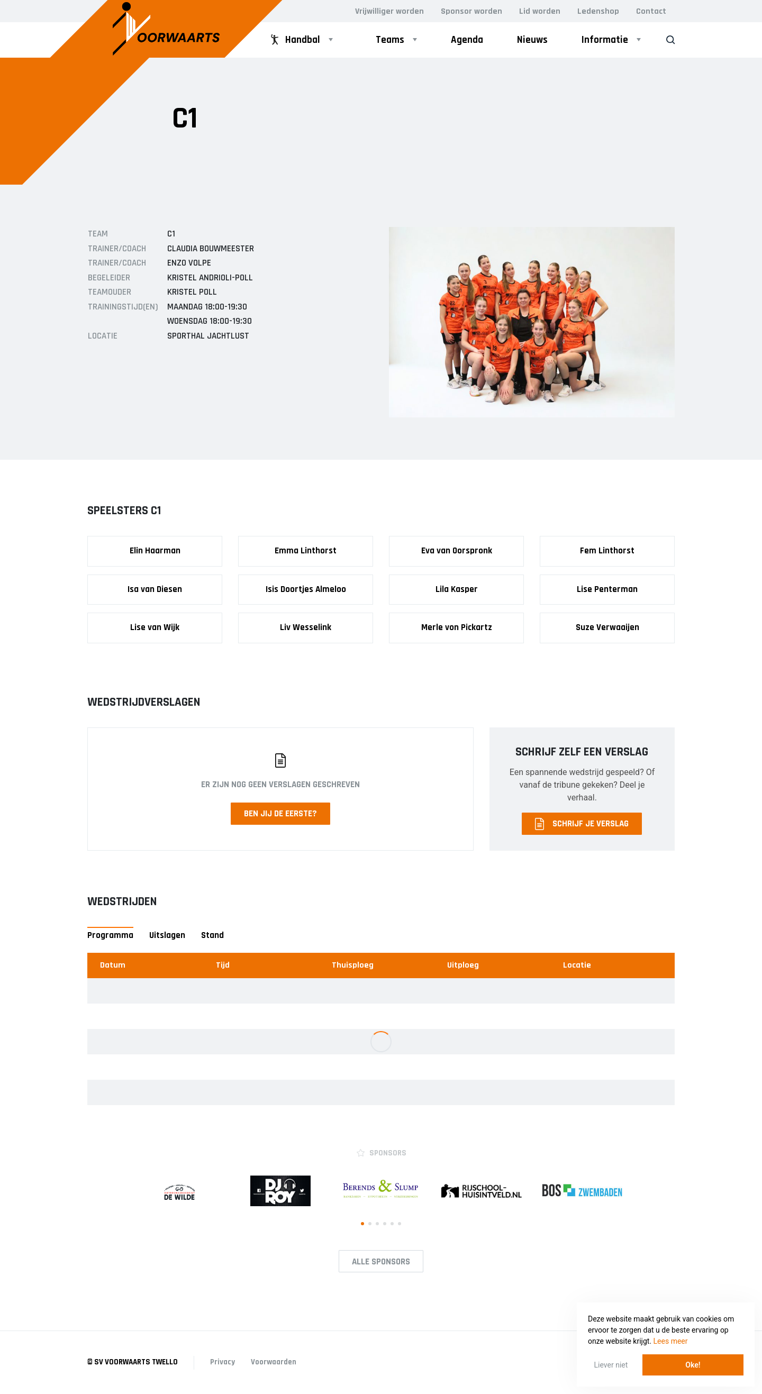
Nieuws (532, 40)
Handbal (294, 40)
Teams (390, 40)
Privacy (222, 1362)
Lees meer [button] (671, 1341)
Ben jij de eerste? (280, 813)
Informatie (605, 40)
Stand (212, 935)
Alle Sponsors (381, 1262)
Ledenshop (598, 11)
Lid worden (539, 11)
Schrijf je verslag (582, 824)
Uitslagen (167, 935)
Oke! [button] (692, 1365)
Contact (651, 11)
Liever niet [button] (611, 1365)
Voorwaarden (273, 1362)
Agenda (467, 40)
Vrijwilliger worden (389, 11)
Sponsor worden (471, 11)
